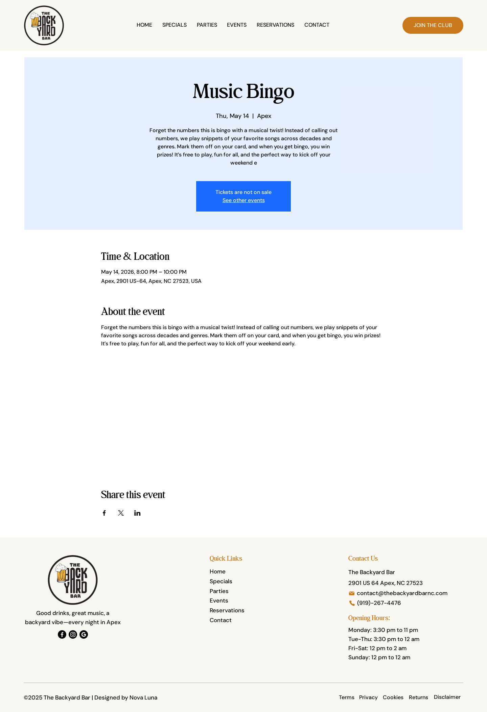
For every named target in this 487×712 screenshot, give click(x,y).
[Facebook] (62, 634)
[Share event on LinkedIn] (137, 513)
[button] (432, 25)
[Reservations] (237, 611)
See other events (244, 200)
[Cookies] (393, 697)
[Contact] (237, 620)
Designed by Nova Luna (125, 697)
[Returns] (418, 697)
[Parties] (237, 591)
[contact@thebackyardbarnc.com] (399, 593)
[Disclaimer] (447, 697)
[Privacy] (368, 697)
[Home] (237, 572)
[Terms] (347, 697)
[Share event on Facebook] (104, 513)
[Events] (237, 601)
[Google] (83, 634)
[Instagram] (73, 634)
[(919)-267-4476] (406, 603)
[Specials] (237, 582)
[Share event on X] (121, 513)
